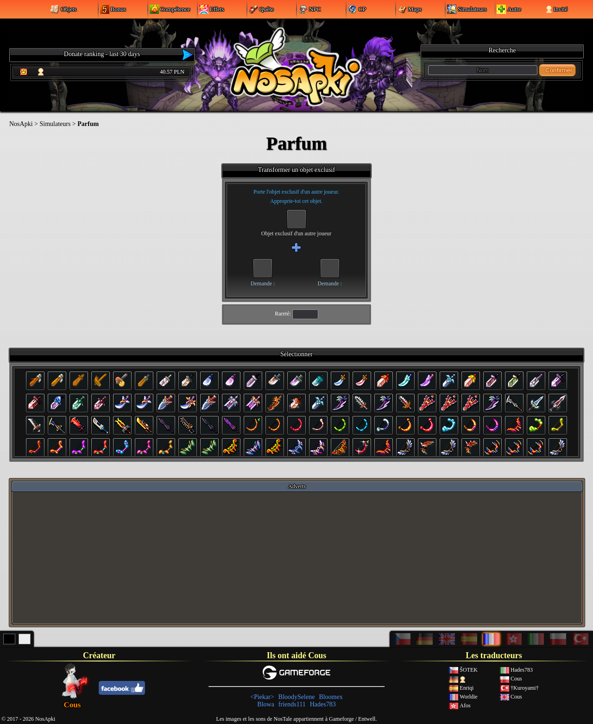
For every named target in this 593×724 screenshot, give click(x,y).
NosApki (21, 123)
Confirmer (559, 70)
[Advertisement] (297, 557)
